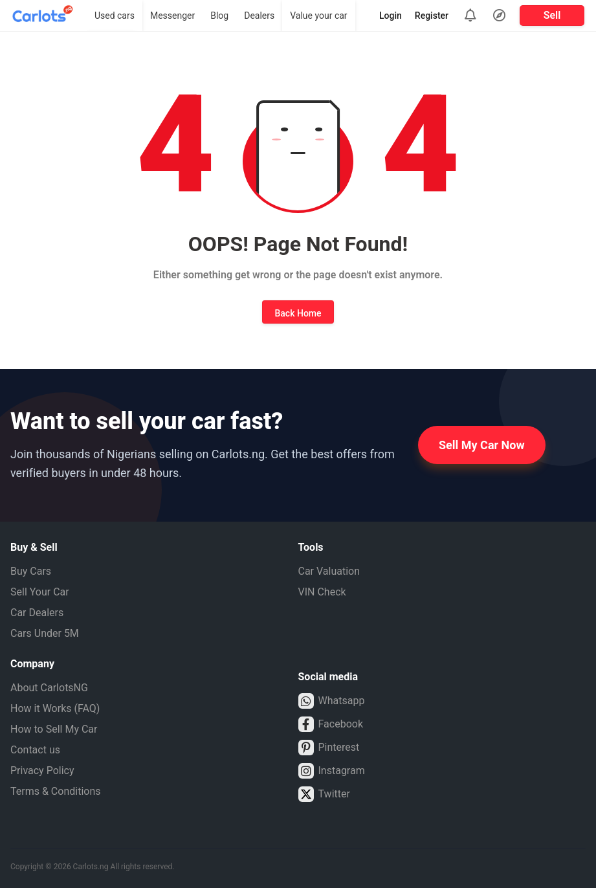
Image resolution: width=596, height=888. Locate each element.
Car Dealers (36, 612)
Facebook (330, 724)
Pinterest (329, 747)
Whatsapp (331, 701)
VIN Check (322, 592)
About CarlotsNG (49, 688)
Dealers (259, 15)
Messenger (172, 15)
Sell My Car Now (482, 445)
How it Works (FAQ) (55, 708)
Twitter (324, 794)
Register (431, 15)
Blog (219, 15)
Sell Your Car (39, 592)
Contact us (35, 750)
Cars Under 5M (44, 633)
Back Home (297, 313)
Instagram (331, 771)
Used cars (114, 15)
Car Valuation (329, 571)
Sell (552, 15)
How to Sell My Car (53, 729)
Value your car (318, 15)
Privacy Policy (42, 770)
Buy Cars (30, 571)
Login (390, 15)
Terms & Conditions (55, 791)
